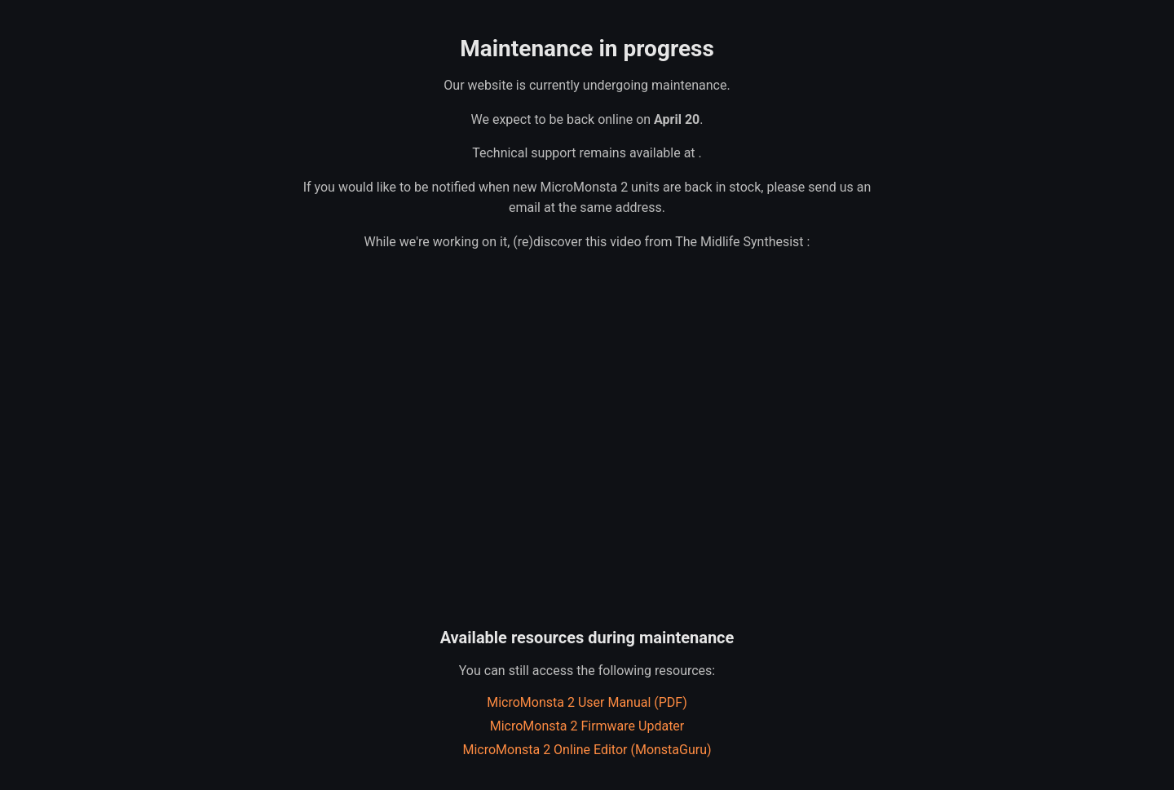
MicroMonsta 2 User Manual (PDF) (587, 702)
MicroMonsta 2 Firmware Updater (587, 726)
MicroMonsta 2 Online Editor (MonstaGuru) (586, 749)
